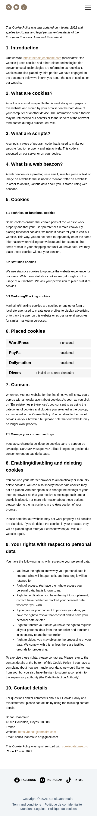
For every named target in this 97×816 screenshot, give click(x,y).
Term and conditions (28, 804)
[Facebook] (9, 7)
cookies (71, 808)
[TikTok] (24, 7)
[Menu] (88, 7)
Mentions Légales (34, 808)
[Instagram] (16, 7)
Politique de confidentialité (65, 804)
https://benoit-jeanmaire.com (42, 58)
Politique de (57, 808)
